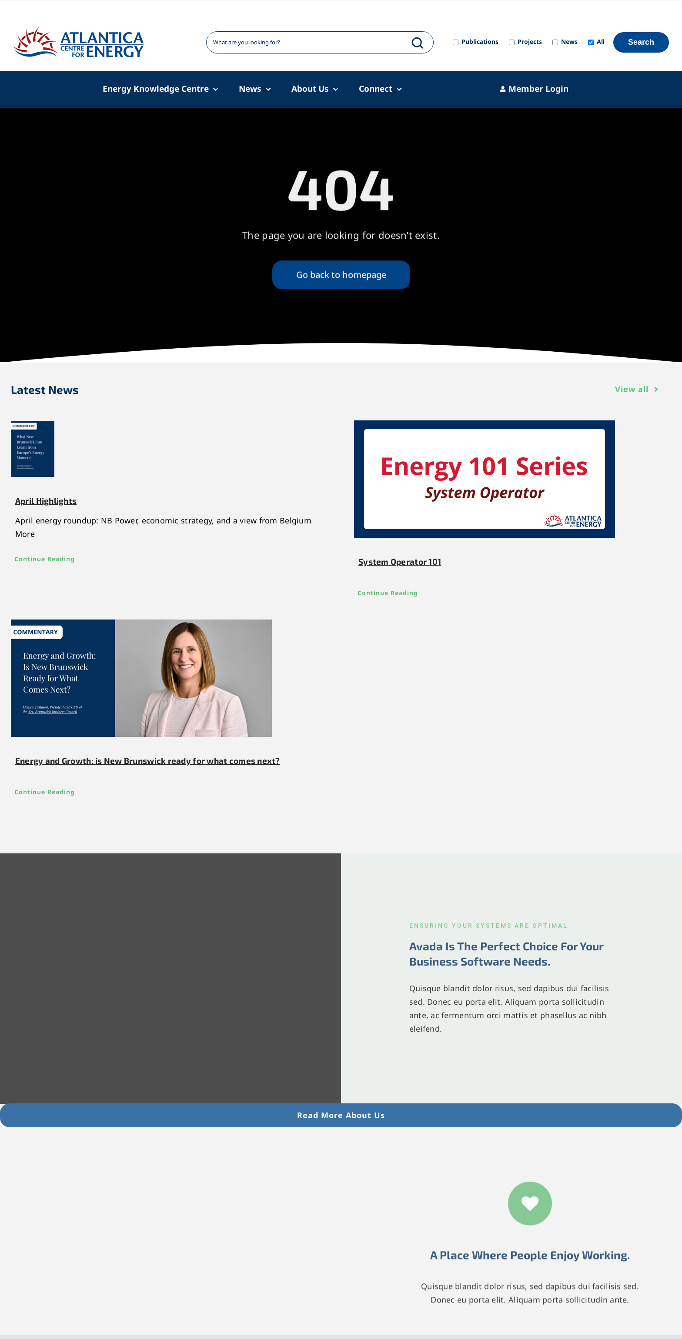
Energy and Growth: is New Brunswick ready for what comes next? (147, 761)
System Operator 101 (399, 561)
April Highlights (46, 501)
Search (641, 42)
